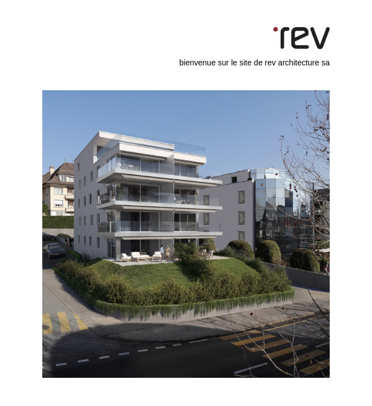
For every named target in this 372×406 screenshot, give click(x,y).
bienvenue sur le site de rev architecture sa (254, 62)
